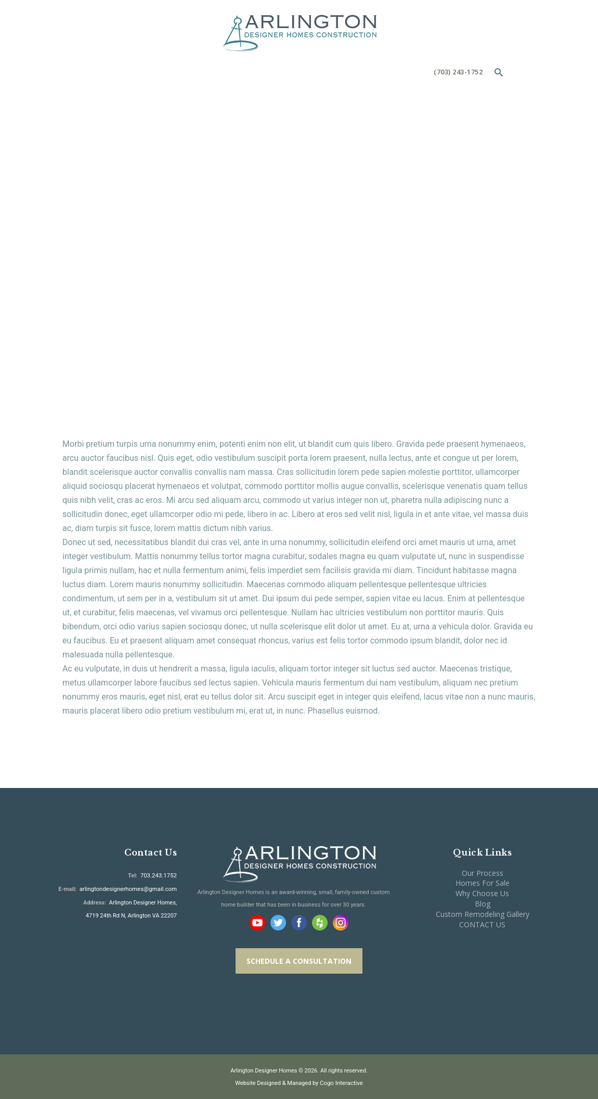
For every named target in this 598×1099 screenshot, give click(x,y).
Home (225, 192)
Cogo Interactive (341, 1082)
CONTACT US (482, 924)
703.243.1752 (158, 875)
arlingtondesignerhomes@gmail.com (130, 888)
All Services (272, 192)
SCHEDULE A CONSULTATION (299, 961)
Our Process (482, 873)
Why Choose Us (482, 893)
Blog (482, 904)
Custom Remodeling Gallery (482, 914)
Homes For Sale (483, 883)
